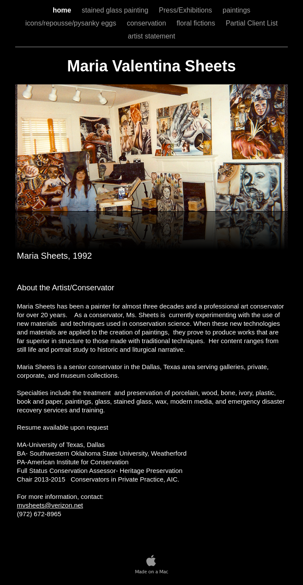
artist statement (151, 36)
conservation (147, 23)
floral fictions (197, 23)
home (63, 10)
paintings (236, 10)
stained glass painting (116, 10)
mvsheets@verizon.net (50, 505)
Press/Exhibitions (186, 10)
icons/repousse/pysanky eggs (72, 23)
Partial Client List (251, 23)
